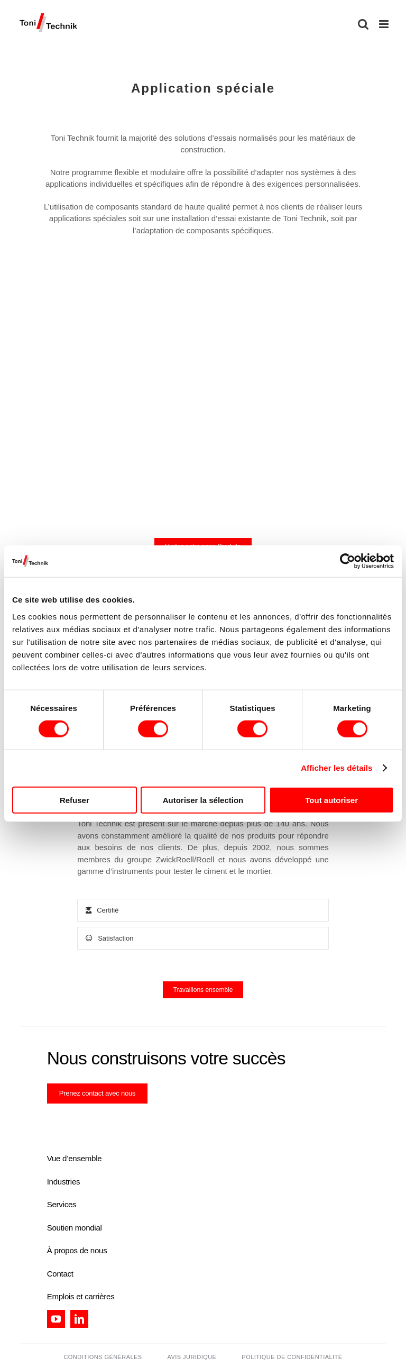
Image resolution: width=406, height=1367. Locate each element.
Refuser (74, 799)
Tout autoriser (331, 799)
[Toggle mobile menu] (384, 24)
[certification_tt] (127, 1121)
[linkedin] (79, 1319)
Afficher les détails (336, 767)
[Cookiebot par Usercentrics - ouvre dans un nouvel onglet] (347, 561)
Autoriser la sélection (203, 799)
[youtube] (56, 1319)
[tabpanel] (203, 853)
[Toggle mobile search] (363, 24)
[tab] (203, 910)
